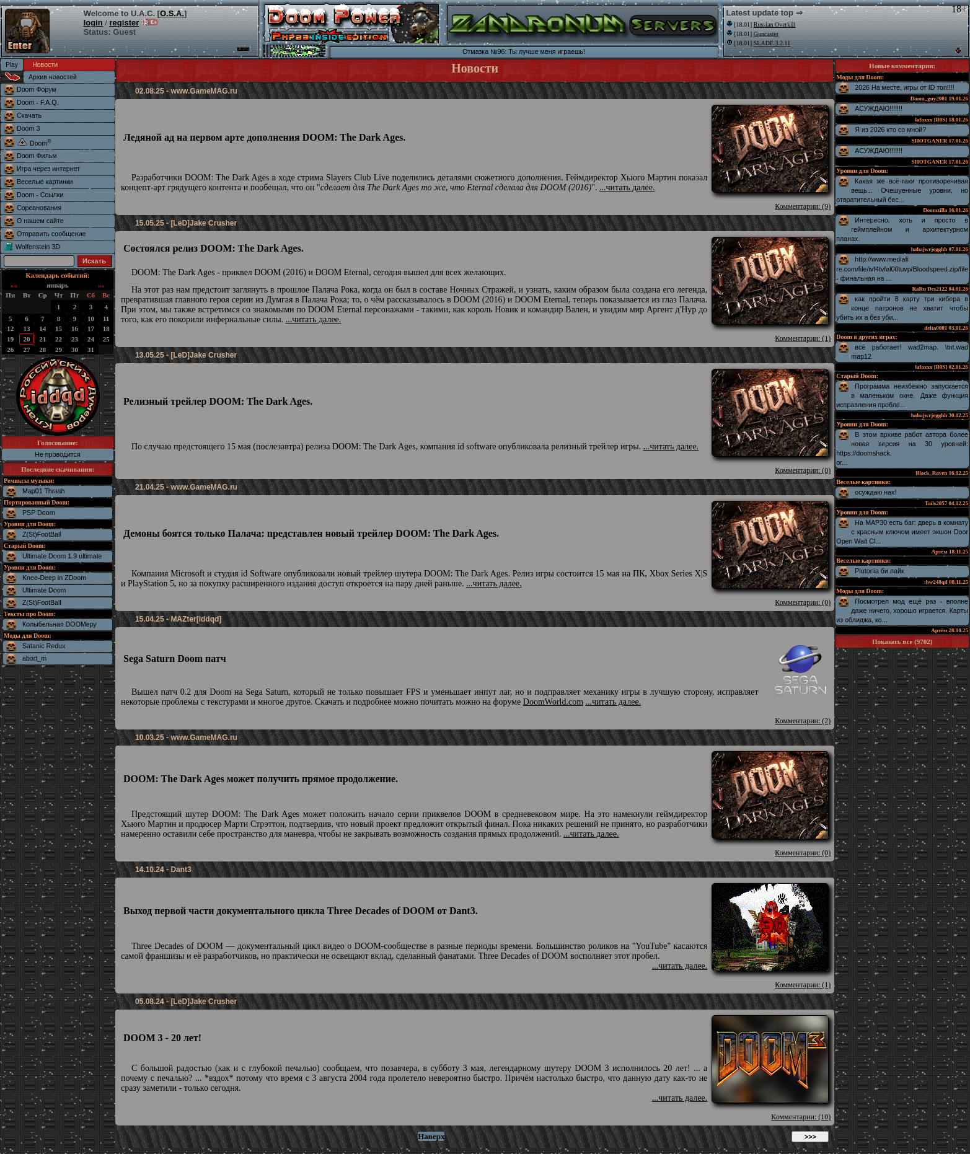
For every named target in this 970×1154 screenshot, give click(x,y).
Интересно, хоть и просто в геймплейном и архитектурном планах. (902, 229)
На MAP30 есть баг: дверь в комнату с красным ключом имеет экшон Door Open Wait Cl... (902, 532)
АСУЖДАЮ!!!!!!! (878, 108)
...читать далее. (627, 187)
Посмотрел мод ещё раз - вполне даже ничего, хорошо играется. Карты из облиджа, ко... (902, 610)
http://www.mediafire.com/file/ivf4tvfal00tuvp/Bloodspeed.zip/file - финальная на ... (902, 268)
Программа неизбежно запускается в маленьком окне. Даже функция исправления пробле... (902, 395)
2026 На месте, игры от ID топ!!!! (904, 87)
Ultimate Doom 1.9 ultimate (62, 556)
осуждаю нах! (875, 492)
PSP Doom (38, 512)
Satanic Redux (43, 646)
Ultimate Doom (44, 590)
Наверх (431, 1136)
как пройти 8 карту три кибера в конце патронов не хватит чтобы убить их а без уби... (902, 308)
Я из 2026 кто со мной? (890, 129)
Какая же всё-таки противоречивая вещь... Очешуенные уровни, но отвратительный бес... (902, 190)
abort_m (34, 658)
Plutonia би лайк (879, 571)
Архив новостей (53, 77)
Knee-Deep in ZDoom (54, 577)
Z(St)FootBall (41, 534)
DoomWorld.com (553, 702)
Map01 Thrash (43, 491)
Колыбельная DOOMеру (59, 624)
